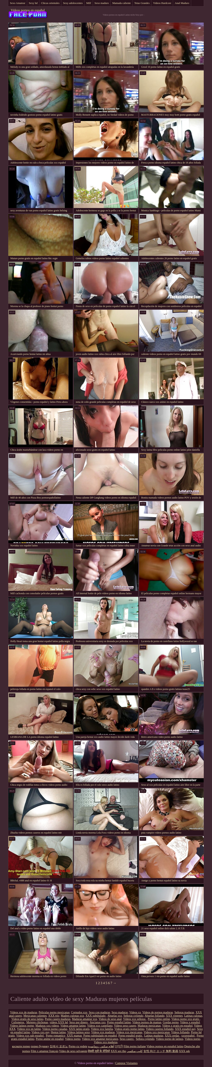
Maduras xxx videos (47, 1025)
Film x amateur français (44, 1051)
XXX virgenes (174, 1015)
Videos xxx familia (102, 1029)
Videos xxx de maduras (23, 1012)
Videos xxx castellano (100, 1025)
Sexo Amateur (17, 3)
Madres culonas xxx (72, 1015)
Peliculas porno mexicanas (54, 1012)
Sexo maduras (120, 1012)
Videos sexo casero (125, 1025)
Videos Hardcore (162, 3)
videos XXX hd (59, 1022)
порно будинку (40, 1046)
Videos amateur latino (73, 1025)
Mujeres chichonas (37, 1022)
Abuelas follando (155, 1015)
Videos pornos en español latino (28, 12)
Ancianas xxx (98, 1022)
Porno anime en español (50, 1038)
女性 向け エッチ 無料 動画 (160, 1051)
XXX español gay (185, 1029)
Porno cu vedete (78, 1046)
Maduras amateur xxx (84, 1019)
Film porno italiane (135, 1046)
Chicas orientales (50, 3)
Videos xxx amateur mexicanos (100, 1038)
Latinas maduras (153, 1035)
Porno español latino (119, 1022)
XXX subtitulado (96, 1015)
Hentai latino (58, 1032)
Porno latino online (159, 1019)
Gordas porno (171, 1022)
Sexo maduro (102, 3)
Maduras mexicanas (149, 1025)
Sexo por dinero (78, 1022)
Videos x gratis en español (177, 1025)
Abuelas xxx (114, 1015)
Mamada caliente (121, 3)
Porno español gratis (130, 1035)
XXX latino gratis (79, 1029)
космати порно (21, 1046)
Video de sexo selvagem (73, 1051)
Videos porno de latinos (169, 1038)
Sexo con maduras (99, 1012)
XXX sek (184, 1051)
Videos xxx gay (40, 1032)
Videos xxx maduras (103, 1032)
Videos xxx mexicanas (129, 1032)
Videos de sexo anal (110, 1019)
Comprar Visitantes (126, 1063)
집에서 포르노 (59, 1046)
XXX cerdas (172, 1035)
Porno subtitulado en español (100, 1035)
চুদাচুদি (119, 1046)
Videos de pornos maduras (157, 1012)
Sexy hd (33, 3)
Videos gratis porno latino (129, 1029)
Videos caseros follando (159, 1029)
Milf (88, 3)
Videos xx (135, 1012)
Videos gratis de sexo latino (27, 1019)
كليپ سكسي (135, 1051)
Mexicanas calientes (35, 1015)
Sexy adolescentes (73, 3)
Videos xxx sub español (30, 1035)
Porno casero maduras (58, 1019)
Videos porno (73, 1038)
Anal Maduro (182, 3)
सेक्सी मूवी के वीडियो (99, 1051)
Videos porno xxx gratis (185, 1019)
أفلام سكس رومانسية (101, 1046)
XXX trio (53, 1015)
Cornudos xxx (79, 1012)
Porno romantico (55, 1035)
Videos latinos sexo (78, 1032)
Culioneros (18, 1022)
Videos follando (180, 1032)
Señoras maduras (184, 1012)
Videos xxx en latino (29, 1029)
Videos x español (190, 1022)
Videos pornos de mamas (146, 1022)
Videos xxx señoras (134, 1019)
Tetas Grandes (142, 3)
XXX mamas (74, 1035)
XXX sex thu (118, 1051)
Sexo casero (127, 1038)
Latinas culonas (193, 1015)
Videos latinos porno (22, 1025)
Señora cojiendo (145, 1038)
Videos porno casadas (54, 1029)
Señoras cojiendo (133, 1015)
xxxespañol (188, 1035)
